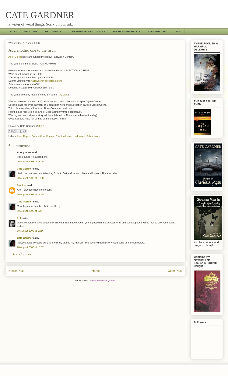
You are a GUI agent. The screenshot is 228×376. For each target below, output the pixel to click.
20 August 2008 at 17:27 (30, 210)
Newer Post (16, 270)
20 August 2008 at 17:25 (30, 194)
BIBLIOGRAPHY (53, 31)
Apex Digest (15, 56)
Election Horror (64, 136)
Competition (38, 136)
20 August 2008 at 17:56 (30, 230)
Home (96, 270)
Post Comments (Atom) (102, 280)
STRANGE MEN (157, 31)
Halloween (79, 136)
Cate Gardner (25, 168)
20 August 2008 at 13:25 (30, 161)
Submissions (93, 136)
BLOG (13, 31)
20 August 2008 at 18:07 (30, 247)
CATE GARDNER (39, 15)
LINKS (177, 31)
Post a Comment (22, 254)
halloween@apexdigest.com (46, 80)
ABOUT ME (30, 31)
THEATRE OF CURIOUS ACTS (87, 31)
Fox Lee (21, 185)
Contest (50, 136)
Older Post (175, 270)
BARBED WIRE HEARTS (126, 31)
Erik (19, 218)
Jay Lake (63, 94)
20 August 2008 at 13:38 (30, 178)
